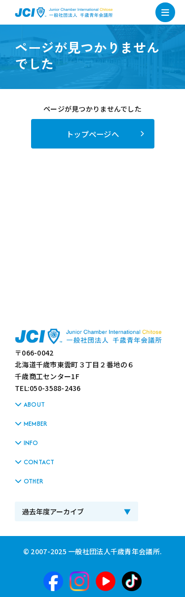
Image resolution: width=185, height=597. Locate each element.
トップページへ (92, 133)
